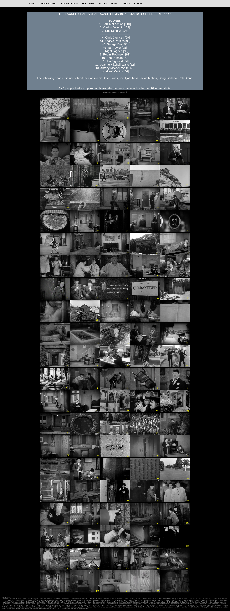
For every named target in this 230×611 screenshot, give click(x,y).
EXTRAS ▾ (138, 3)
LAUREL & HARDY (48, 3)
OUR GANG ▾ (88, 3)
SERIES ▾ (125, 3)
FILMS (114, 3)
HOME (32, 3)
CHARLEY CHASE (69, 3)
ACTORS (103, 3)
